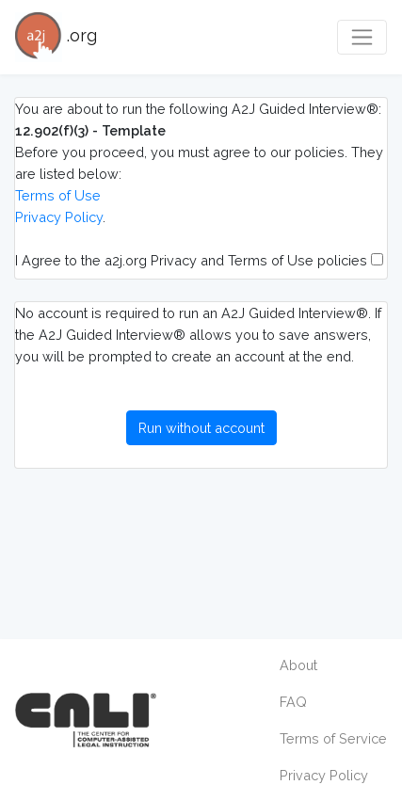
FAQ (293, 702)
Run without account (201, 428)
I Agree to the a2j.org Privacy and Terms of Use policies (199, 260)
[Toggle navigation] (362, 37)
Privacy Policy (59, 217)
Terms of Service (333, 738)
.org (56, 37)
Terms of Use (58, 195)
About (298, 665)
